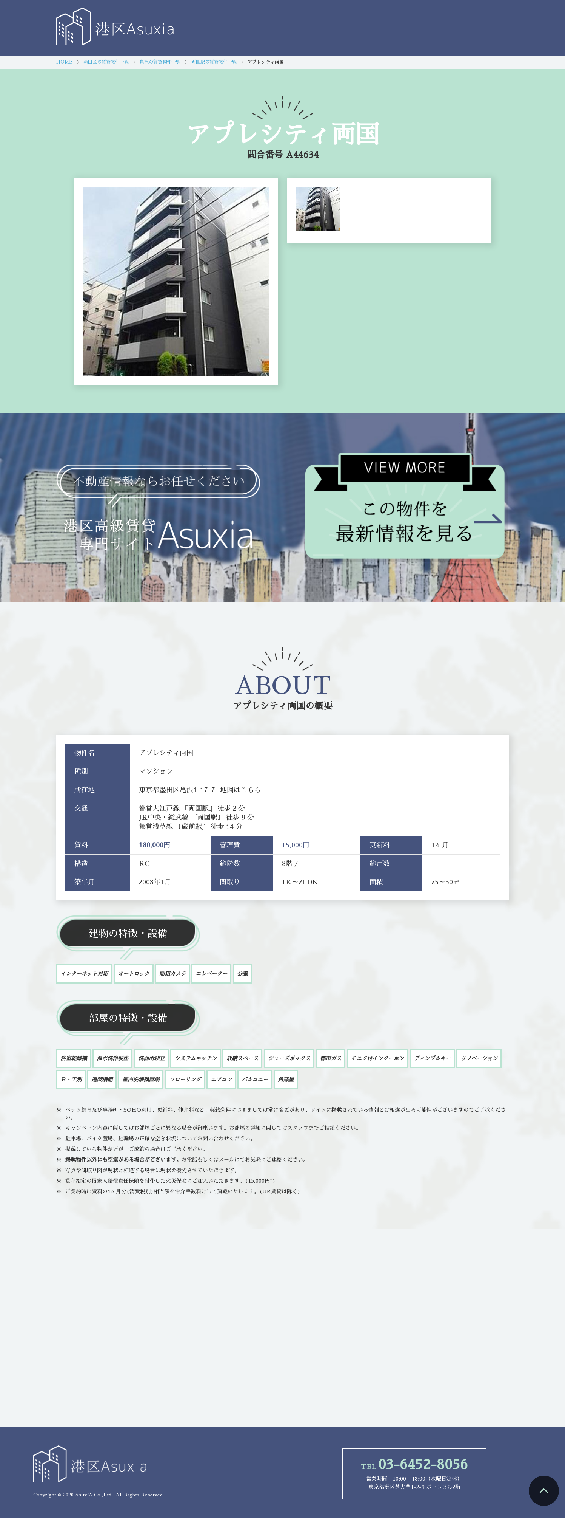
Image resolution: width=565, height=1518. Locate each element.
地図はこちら (240, 790)
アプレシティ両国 (269, 706)
